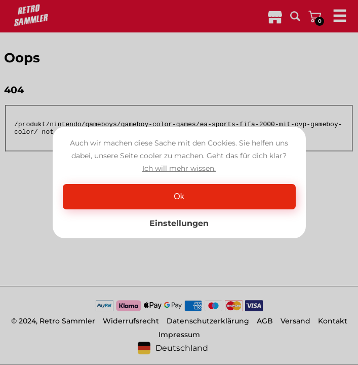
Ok (179, 196)
